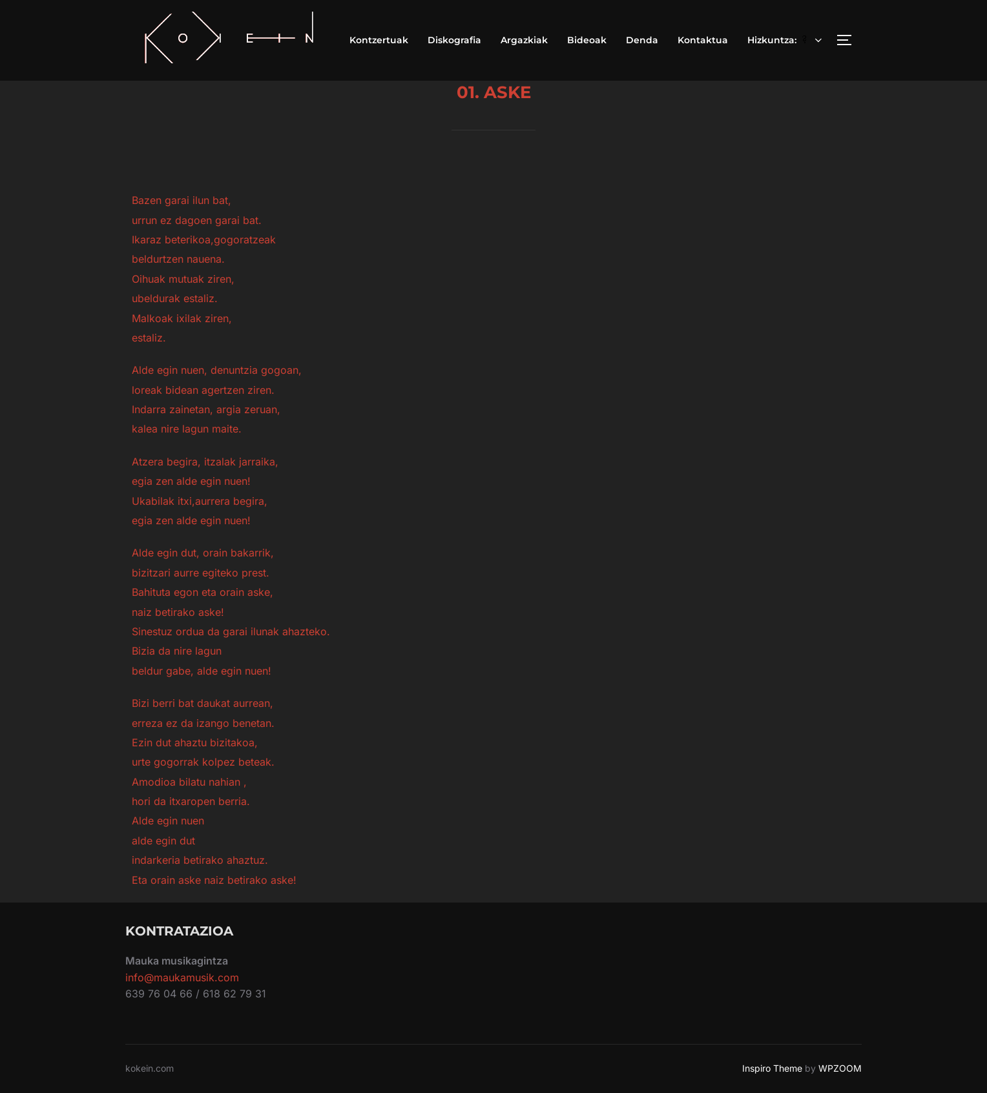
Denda (642, 40)
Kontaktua (703, 40)
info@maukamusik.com (182, 977)
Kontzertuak (378, 40)
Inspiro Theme (772, 1068)
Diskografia (454, 40)
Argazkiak (524, 40)
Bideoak (587, 40)
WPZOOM (840, 1068)
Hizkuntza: (786, 40)
